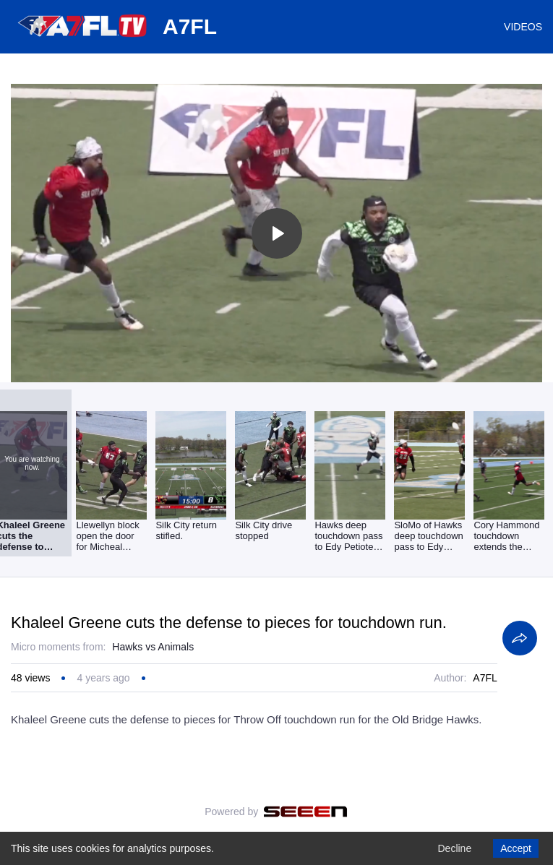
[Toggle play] (277, 233)
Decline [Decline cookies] (454, 848)
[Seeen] (305, 811)
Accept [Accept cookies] (515, 848)
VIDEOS (523, 27)
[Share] (519, 638)
